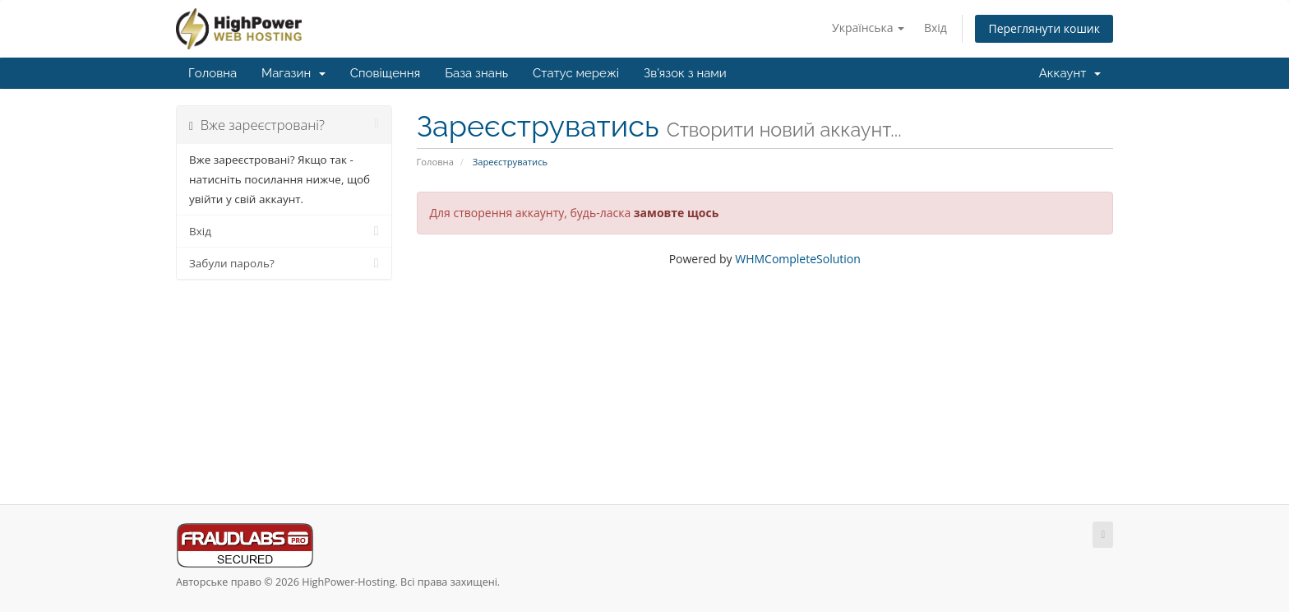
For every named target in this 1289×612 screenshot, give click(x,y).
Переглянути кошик (1044, 28)
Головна (212, 73)
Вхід (935, 27)
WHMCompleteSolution (798, 259)
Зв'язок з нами (685, 73)
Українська (868, 27)
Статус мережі (576, 73)
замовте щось (676, 212)
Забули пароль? (284, 263)
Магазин (293, 73)
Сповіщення (385, 73)
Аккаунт (1070, 73)
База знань (476, 73)
